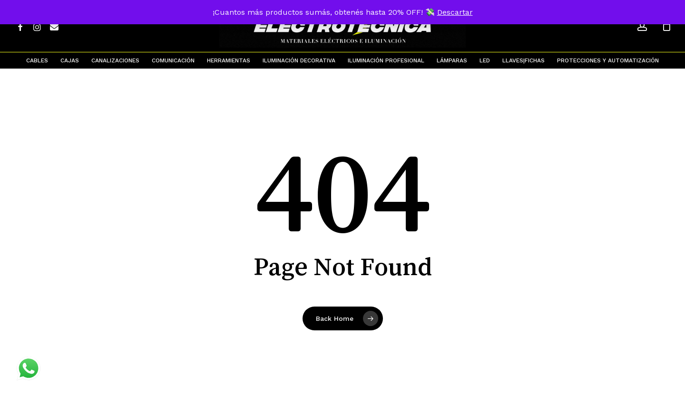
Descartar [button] (455, 12)
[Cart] (666, 26)
